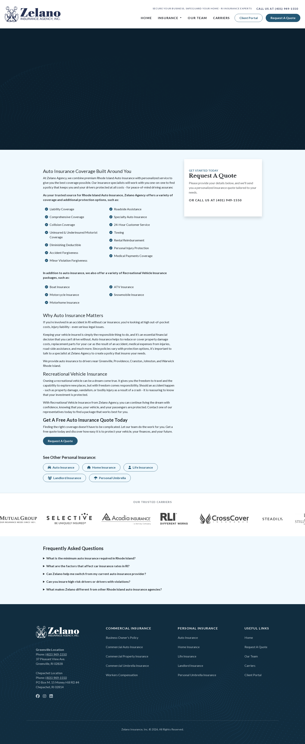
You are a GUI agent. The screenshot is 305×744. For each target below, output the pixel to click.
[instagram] (44, 696)
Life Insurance (187, 656)
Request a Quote (256, 647)
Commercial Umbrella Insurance (127, 665)
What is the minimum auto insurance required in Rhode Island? (91, 558)
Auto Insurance (188, 637)
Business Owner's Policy (122, 637)
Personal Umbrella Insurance (197, 675)
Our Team (197, 18)
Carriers (221, 18)
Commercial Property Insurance (127, 656)
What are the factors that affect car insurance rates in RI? (88, 566)
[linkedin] (51, 696)
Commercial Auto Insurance (124, 647)
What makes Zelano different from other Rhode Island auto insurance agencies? (104, 589)
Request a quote (283, 18)
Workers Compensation (122, 675)
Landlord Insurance (190, 665)
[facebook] (38, 696)
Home (146, 18)
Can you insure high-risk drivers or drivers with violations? (88, 581)
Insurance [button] (168, 18)
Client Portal (248, 18)
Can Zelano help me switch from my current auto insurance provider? (96, 574)
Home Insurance (189, 647)
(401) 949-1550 (286, 8)
